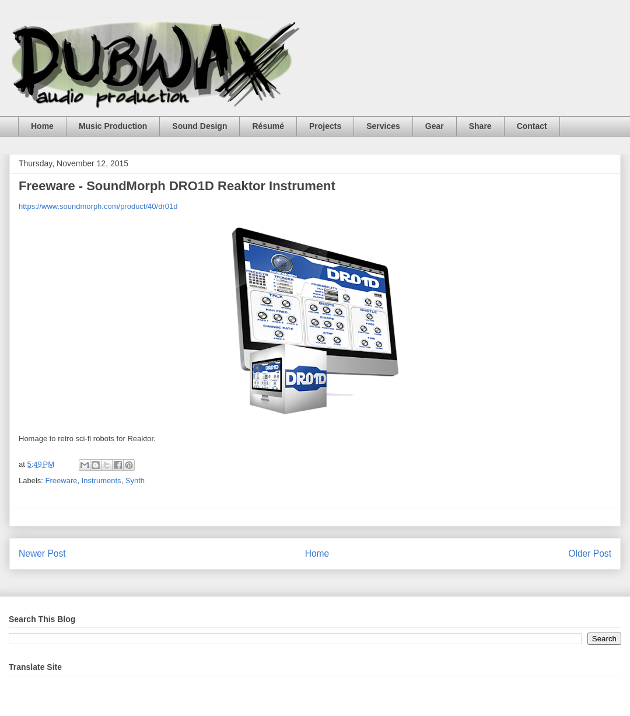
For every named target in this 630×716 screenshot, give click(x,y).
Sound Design (199, 126)
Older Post (589, 553)
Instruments (101, 480)
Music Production (113, 126)
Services (383, 126)
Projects (325, 126)
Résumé (268, 126)
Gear (434, 126)
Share (480, 126)
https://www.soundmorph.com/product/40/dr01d (98, 206)
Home (42, 126)
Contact (532, 126)
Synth (135, 480)
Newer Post (42, 553)
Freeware (62, 480)
